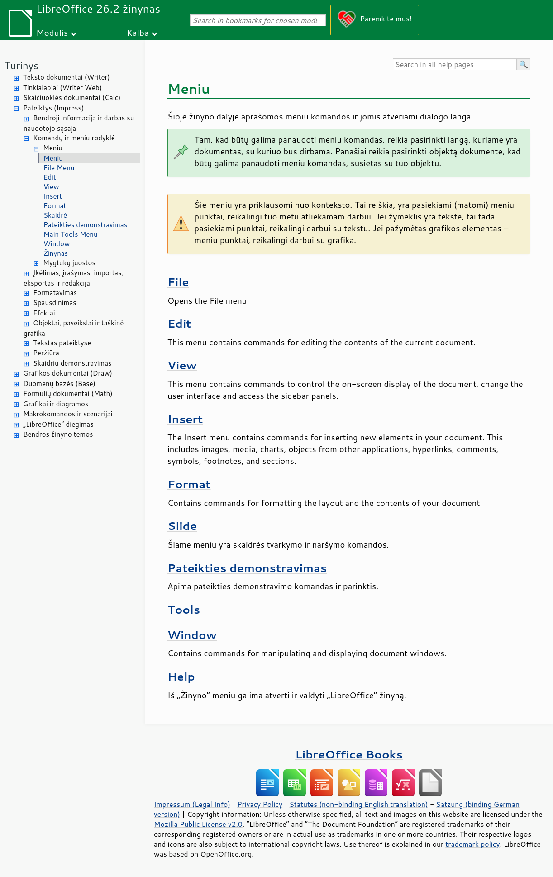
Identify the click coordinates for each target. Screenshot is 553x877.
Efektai (44, 313)
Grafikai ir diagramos (55, 404)
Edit (49, 177)
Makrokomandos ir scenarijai (68, 414)
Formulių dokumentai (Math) (68, 393)
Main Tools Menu (70, 234)
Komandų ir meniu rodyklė (74, 138)
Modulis (52, 32)
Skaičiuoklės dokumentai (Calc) (71, 97)
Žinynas (55, 253)
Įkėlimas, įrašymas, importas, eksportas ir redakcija (74, 278)
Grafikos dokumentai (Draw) (67, 373)
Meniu (52, 148)
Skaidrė (55, 215)
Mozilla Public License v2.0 (198, 824)
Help (181, 676)
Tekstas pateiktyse (62, 343)
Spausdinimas (54, 302)
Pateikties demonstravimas (85, 224)
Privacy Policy (259, 804)
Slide (182, 526)
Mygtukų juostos (69, 262)
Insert (52, 196)
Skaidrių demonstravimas (72, 363)
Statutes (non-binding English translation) (358, 804)
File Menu (58, 167)
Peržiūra (46, 352)
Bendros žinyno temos (58, 434)
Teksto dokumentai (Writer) (66, 77)
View (51, 186)
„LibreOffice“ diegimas (58, 424)
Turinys (21, 65)
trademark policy (472, 844)
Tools (183, 609)
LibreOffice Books (349, 754)
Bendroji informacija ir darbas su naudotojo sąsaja (79, 123)
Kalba (138, 32)
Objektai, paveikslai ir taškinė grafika (74, 328)
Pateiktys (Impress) (53, 108)
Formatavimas (55, 292)
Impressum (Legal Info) (192, 804)
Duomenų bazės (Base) (59, 383)
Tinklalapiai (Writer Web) (62, 87)
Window (56, 243)
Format (54, 205)
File (178, 282)
